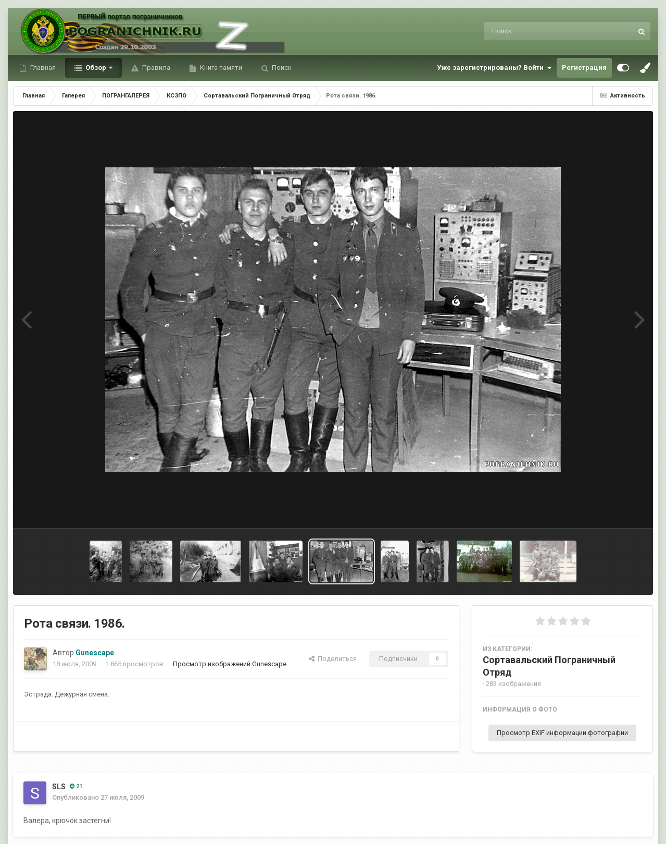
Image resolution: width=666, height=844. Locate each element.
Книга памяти (220, 67)
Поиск (281, 67)
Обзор (96, 67)
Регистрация (584, 67)
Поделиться (333, 659)
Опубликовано (98, 797)
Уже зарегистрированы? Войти (494, 68)
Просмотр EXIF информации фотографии (562, 733)
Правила (155, 67)
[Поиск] (539, 31)
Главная (42, 67)
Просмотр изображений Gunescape (229, 664)
